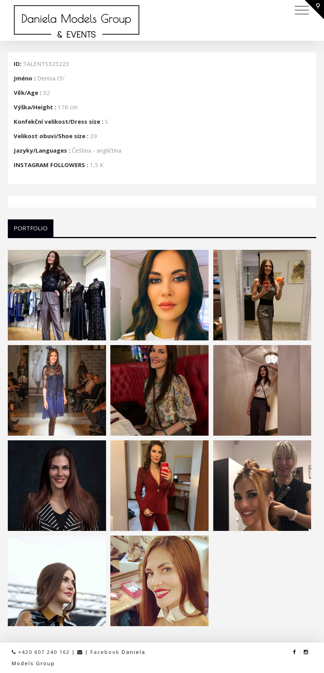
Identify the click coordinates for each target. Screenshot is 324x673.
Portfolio (31, 228)
